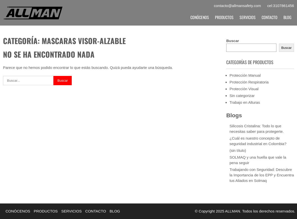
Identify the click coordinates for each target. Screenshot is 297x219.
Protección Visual (244, 89)
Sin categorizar (242, 95)
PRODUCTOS (224, 17)
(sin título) (238, 150)
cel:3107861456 (280, 6)
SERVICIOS (248, 17)
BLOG (287, 17)
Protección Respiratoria (249, 82)
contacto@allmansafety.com (237, 6)
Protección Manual (245, 75)
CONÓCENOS (199, 17)
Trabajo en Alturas (245, 102)
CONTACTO (269, 17)
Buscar (232, 41)
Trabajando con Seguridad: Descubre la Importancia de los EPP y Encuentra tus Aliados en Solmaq (262, 175)
